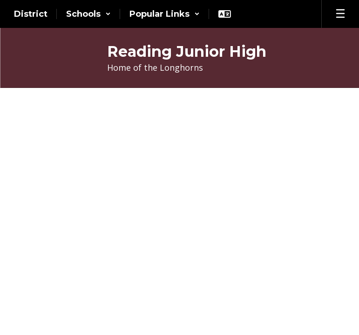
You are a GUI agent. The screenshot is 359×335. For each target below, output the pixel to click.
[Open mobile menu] (340, 14)
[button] (88, 14)
